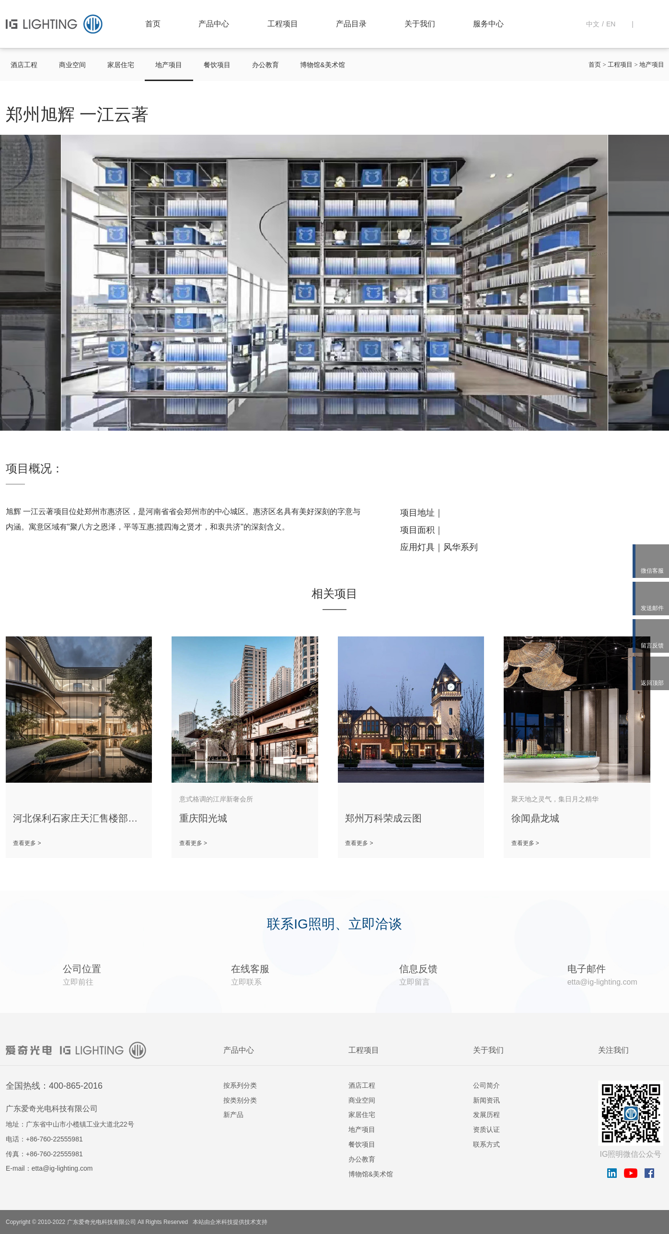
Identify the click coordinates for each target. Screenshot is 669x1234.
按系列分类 (240, 1085)
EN (610, 24)
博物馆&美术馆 (322, 65)
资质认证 (486, 1129)
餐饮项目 (217, 65)
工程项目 (282, 24)
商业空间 (72, 65)
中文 (593, 24)
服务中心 (488, 24)
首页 (153, 24)
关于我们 (419, 24)
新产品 (233, 1114)
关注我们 (613, 1050)
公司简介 (486, 1085)
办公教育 (265, 65)
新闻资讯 (486, 1100)
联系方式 (486, 1144)
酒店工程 (24, 65)
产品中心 (213, 24)
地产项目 (168, 65)
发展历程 (486, 1114)
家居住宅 (120, 65)
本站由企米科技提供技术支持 (230, 1222)
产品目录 (351, 24)
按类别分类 (240, 1100)
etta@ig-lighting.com (62, 1168)
